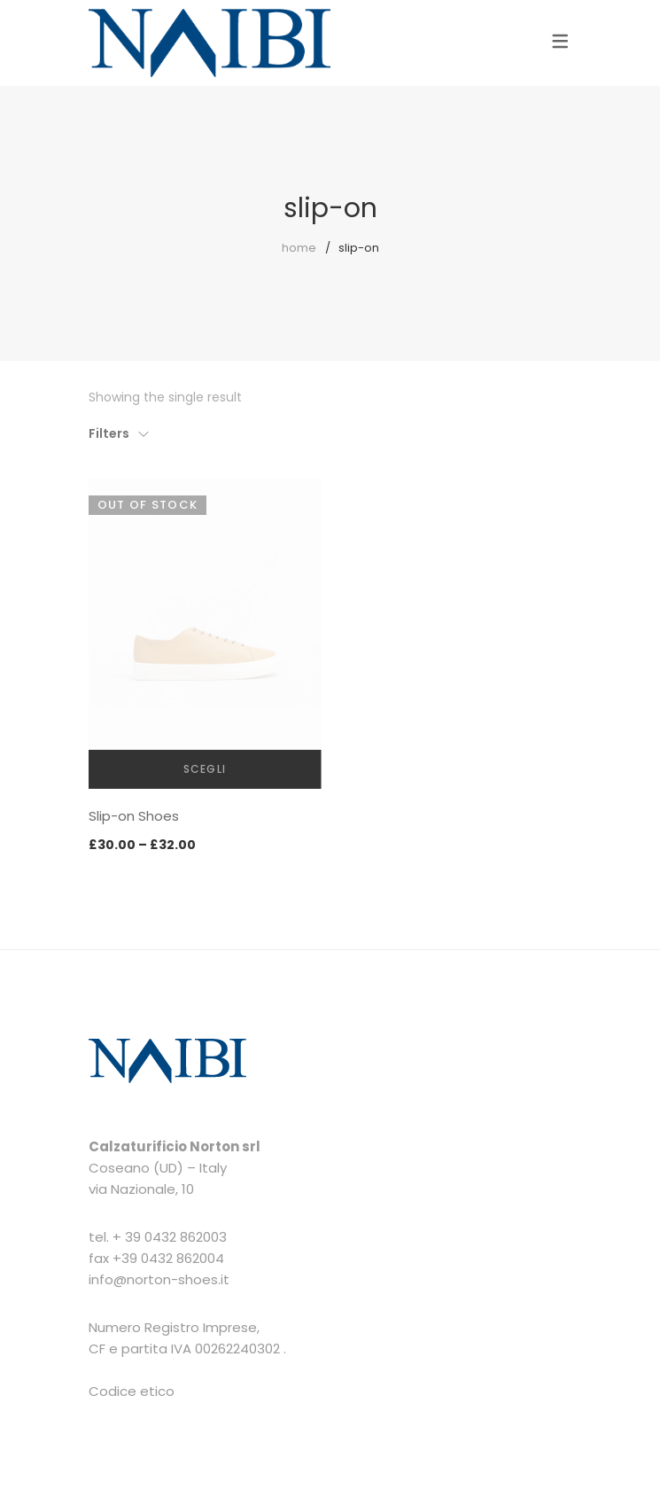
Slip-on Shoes (134, 816)
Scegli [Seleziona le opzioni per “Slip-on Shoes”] (204, 768)
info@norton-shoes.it (159, 1279)
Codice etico (132, 1391)
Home (299, 247)
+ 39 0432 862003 (170, 1237)
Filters (109, 433)
